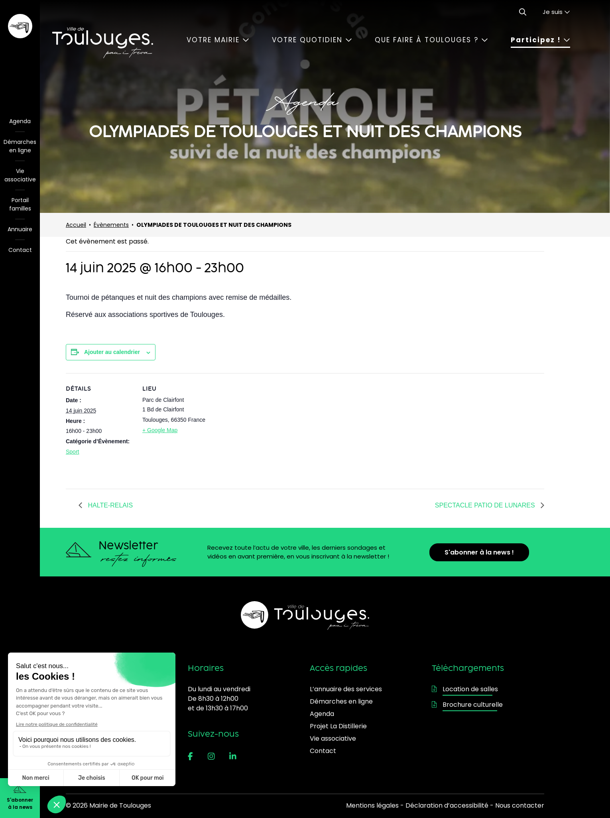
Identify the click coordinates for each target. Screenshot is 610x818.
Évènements (111, 225)
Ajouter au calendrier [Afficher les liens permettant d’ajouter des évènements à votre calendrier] (112, 352)
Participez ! (540, 40)
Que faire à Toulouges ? (431, 40)
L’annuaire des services (346, 689)
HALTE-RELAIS (109, 505)
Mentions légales (372, 805)
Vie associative (20, 175)
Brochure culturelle (467, 704)
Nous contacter (519, 805)
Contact (20, 250)
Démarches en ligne (20, 146)
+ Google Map (159, 430)
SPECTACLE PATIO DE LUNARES (486, 505)
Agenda (20, 121)
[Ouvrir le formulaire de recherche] (522, 12)
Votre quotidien (312, 40)
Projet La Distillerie (338, 726)
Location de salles (465, 689)
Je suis (556, 12)
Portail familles (20, 204)
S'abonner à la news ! (479, 552)
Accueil (76, 225)
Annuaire (20, 229)
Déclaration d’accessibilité (446, 805)
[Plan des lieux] (261, 428)
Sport (72, 451)
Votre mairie (218, 40)
